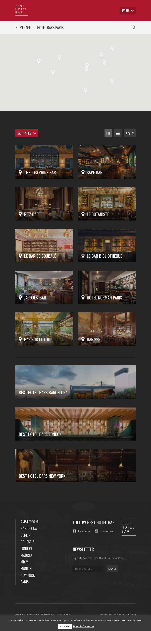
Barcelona (29, 528)
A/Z (130, 133)
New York (28, 575)
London (26, 548)
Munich (26, 568)
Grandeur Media (125, 614)
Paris (25, 581)
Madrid (26, 555)
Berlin (25, 535)
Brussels (27, 541)
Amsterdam (29, 521)
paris (128, 10)
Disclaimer (63, 614)
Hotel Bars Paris (50, 27)
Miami (25, 561)
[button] (85, 90)
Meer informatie (83, 626)
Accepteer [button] (65, 626)
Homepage (23, 27)
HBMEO (49, 614)
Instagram (104, 531)
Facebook (81, 531)
